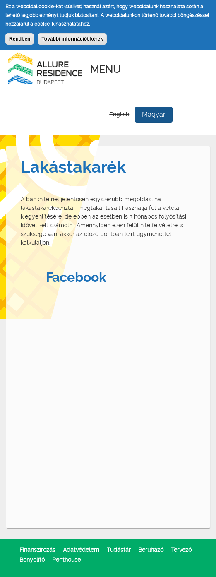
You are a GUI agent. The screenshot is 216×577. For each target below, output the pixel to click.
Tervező (181, 549)
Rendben (19, 39)
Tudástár (119, 549)
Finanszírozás (37, 549)
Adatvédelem (81, 549)
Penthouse (66, 559)
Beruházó (150, 549)
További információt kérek (72, 39)
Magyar (154, 114)
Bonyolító (32, 559)
